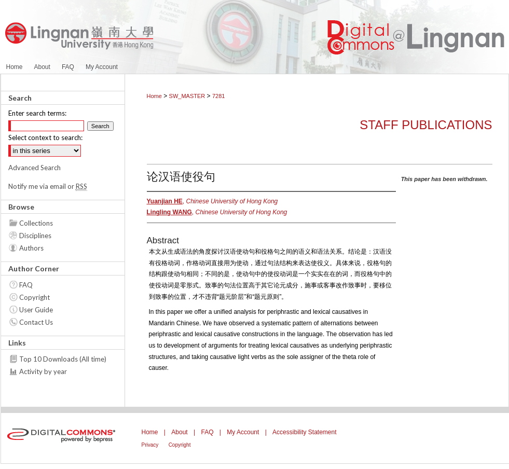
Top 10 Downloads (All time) (62, 359)
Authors (31, 248)
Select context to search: (45, 137)
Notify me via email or (47, 186)
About (179, 432)
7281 (218, 96)
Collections (36, 223)
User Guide (36, 310)
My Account (243, 432)
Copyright (34, 297)
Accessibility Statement (304, 432)
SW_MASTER (187, 96)
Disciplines (35, 235)
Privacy (150, 445)
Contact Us (36, 322)
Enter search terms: (37, 113)
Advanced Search (34, 167)
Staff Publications (426, 125)
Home (154, 96)
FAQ (26, 285)
